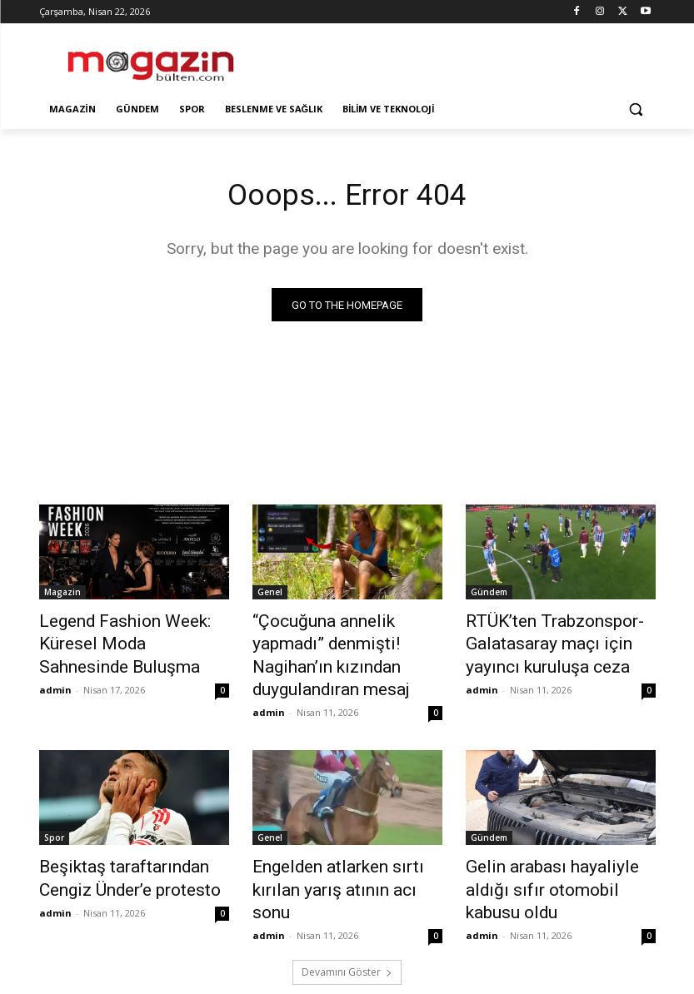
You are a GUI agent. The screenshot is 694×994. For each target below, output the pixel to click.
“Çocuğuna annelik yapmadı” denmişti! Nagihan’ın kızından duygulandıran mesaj (342, 641)
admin (55, 661)
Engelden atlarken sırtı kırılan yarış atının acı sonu (341, 841)
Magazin (62, 595)
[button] (636, 109)
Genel (269, 595)
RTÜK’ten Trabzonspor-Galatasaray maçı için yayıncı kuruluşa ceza (556, 641)
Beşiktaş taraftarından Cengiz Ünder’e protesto (132, 841)
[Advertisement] (461, 58)
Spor (54, 805)
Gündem (489, 595)
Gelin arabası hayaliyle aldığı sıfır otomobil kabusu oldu (553, 841)
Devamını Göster (347, 909)
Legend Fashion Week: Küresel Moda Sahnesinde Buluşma (134, 631)
